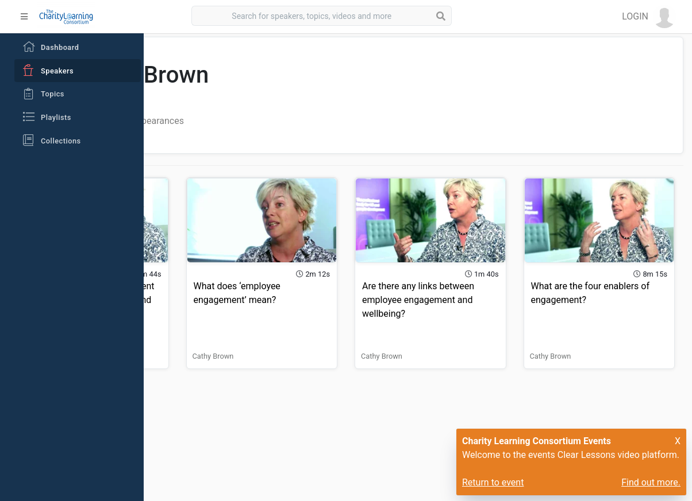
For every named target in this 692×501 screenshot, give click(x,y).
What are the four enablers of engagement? (602, 280)
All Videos (207, 120)
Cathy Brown (188, 336)
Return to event (493, 482)
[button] (649, 17)
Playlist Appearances (285, 120)
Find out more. (651, 482)
